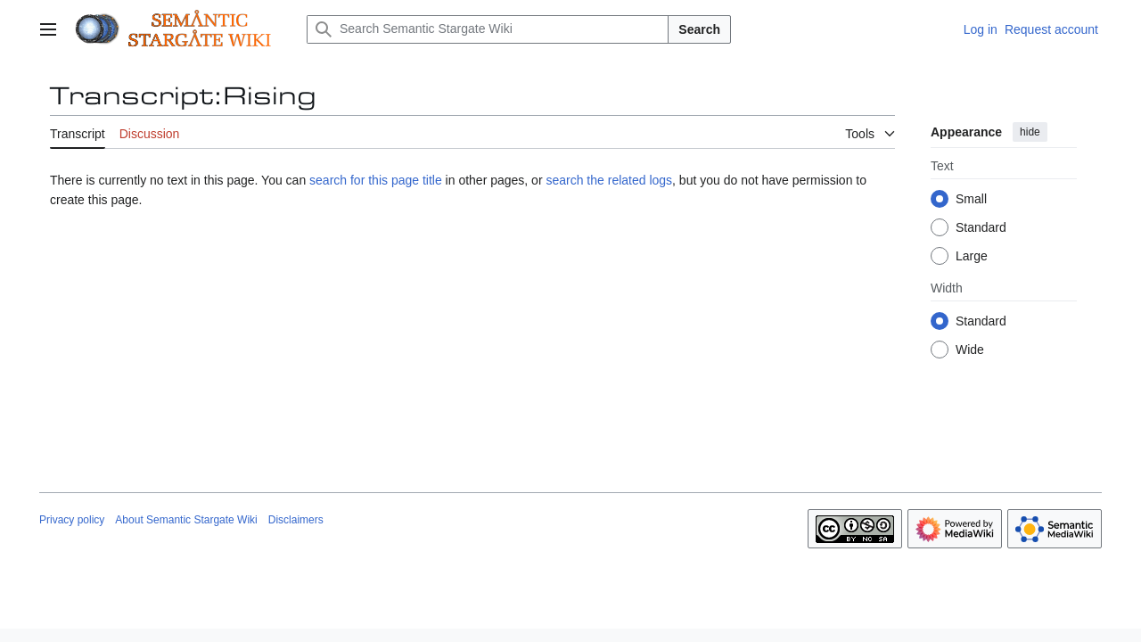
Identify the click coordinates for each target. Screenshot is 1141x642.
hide (1030, 132)
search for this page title (375, 180)
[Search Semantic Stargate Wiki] (488, 29)
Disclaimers (296, 520)
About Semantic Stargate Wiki (186, 520)
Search (699, 29)
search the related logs (609, 180)
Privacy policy (71, 520)
